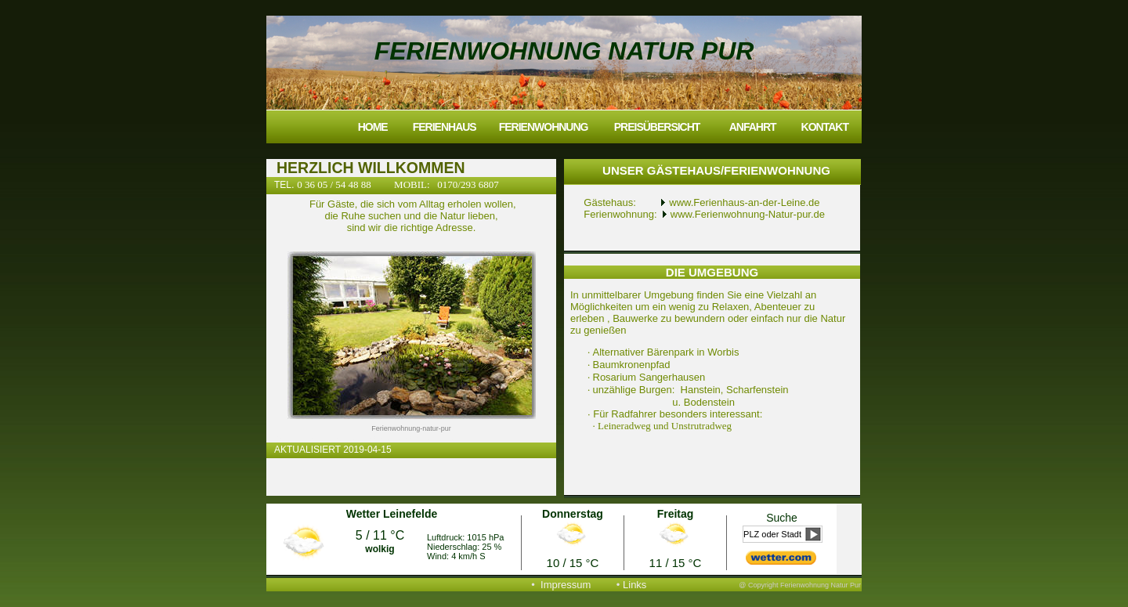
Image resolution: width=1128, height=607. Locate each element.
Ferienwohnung (543, 127)
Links (634, 585)
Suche (781, 517)
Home (373, 127)
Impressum (565, 585)
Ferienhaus (444, 127)
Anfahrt (752, 127)
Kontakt (824, 127)
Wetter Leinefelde (391, 514)
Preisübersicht (657, 127)
